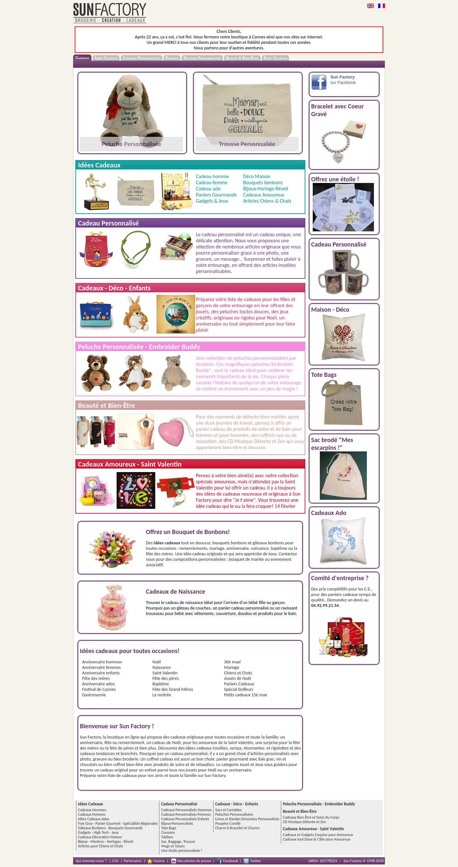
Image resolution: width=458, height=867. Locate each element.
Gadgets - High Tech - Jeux (98, 832)
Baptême (160, 684)
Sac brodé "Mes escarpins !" (332, 443)
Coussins (168, 832)
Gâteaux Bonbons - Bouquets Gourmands (110, 828)
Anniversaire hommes (102, 662)
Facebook (230, 861)
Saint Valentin (275, 58)
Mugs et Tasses (173, 846)
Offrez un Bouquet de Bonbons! (188, 532)
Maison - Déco (330, 309)
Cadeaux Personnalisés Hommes (186, 810)
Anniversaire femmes (101, 667)
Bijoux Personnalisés (177, 823)
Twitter (255, 861)
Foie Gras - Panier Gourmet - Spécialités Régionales (117, 823)
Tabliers (167, 837)
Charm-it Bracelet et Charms (237, 828)
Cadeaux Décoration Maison (100, 837)
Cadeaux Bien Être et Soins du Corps (311, 817)
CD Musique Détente (249, 441)
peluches (229, 311)
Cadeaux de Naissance (175, 591)
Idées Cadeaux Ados (93, 819)
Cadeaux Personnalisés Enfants (185, 819)
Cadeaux (82, 57)
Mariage (231, 667)
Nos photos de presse (194, 861)
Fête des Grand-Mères (172, 689)
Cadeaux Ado (328, 513)
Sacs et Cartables (228, 810)
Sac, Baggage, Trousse (178, 841)
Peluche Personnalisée (202, 58)
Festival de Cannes (99, 689)
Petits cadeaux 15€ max (245, 695)
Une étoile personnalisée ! (181, 850)
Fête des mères (96, 678)
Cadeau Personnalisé (339, 244)
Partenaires (132, 861)
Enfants (172, 58)
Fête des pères (165, 678)
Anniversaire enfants (100, 673)
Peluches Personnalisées (234, 814)
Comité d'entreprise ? (339, 578)
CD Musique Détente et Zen (304, 822)
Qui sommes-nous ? (91, 861)
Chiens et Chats (238, 673)
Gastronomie (94, 695)
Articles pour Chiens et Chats (100, 846)
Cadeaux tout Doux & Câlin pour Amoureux (316, 839)
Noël (272, 318)
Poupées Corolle (228, 823)
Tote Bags (324, 374)
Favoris (159, 861)
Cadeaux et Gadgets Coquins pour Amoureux (318, 834)
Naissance (161, 667)
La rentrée (161, 695)
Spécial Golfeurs (238, 689)
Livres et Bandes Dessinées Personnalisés (247, 819)
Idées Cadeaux (106, 58)
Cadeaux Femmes (92, 814)
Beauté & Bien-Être (242, 58)
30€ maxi (232, 662)
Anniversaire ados (98, 684)
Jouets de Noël (237, 678)
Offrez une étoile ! (335, 179)
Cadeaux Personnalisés (141, 58)
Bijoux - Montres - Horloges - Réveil (105, 841)
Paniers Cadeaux (239, 684)
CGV (115, 861)
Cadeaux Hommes (92, 810)
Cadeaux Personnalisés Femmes (186, 814)
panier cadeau (210, 429)
